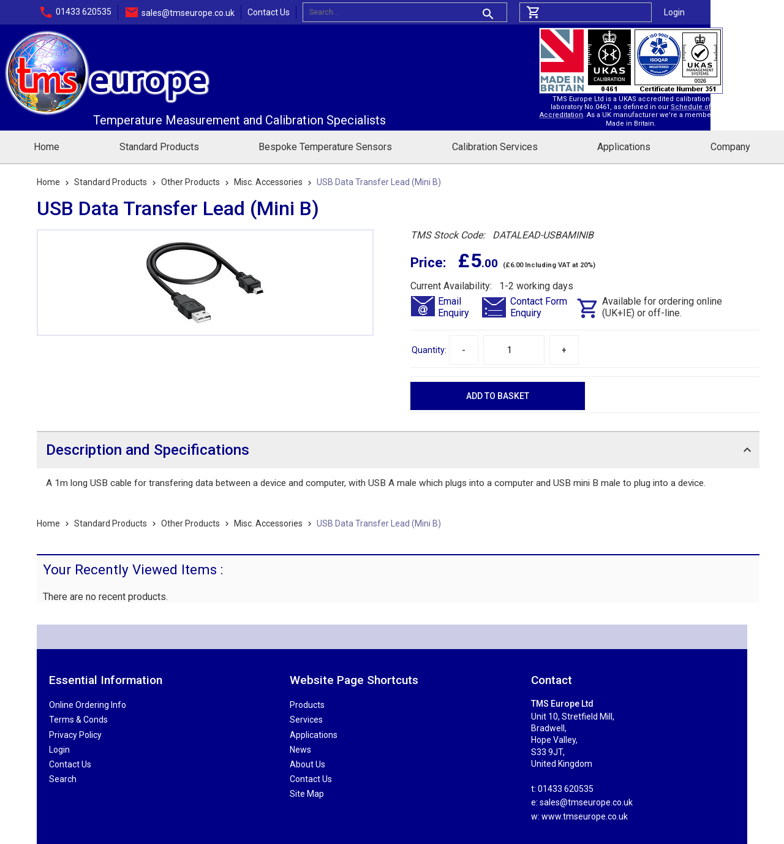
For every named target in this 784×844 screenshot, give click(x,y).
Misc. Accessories (268, 182)
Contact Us (268, 12)
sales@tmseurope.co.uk (188, 13)
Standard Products (159, 147)
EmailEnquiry (453, 307)
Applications (623, 147)
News (300, 750)
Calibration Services (495, 147)
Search (63, 779)
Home (46, 147)
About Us (307, 764)
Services (306, 719)
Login (674, 12)
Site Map (307, 794)
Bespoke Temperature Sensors (325, 147)
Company (730, 147)
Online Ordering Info (87, 705)
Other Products (190, 182)
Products (307, 705)
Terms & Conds (78, 719)
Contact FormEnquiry (538, 307)
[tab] (398, 449)
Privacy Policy (75, 735)
